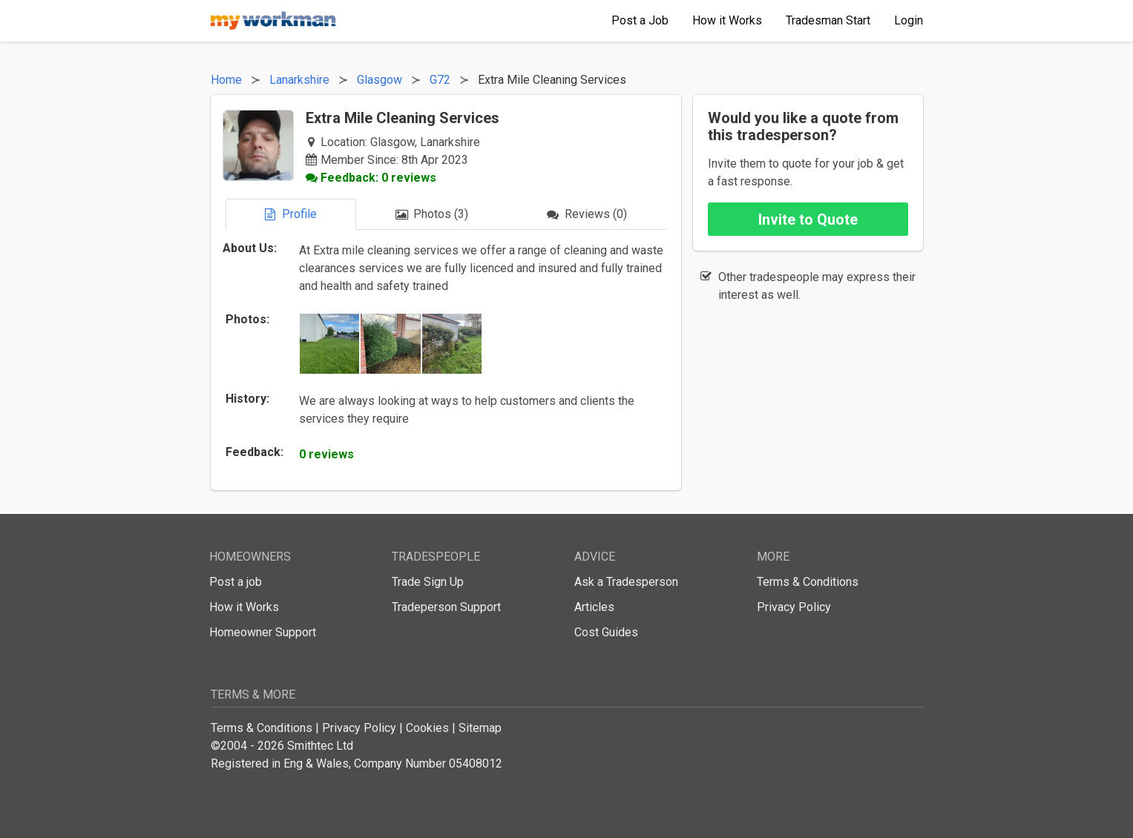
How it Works (244, 607)
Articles (594, 607)
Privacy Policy (794, 607)
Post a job (235, 582)
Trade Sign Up (428, 582)
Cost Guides (606, 632)
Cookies (427, 728)
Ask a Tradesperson (626, 582)
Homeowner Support (262, 632)
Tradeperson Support (446, 607)
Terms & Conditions (807, 582)
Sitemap (480, 728)
